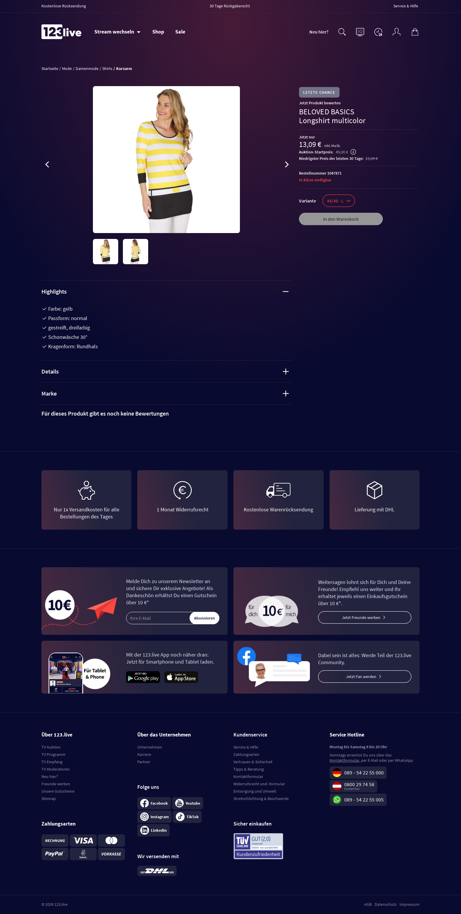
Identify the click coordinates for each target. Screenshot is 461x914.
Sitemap (48, 798)
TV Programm (53, 754)
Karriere (144, 754)
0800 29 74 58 (359, 784)
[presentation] (47, 165)
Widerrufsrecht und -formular (259, 783)
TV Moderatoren (55, 769)
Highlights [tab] (165, 291)
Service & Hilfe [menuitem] (405, 6)
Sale (180, 31)
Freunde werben (55, 783)
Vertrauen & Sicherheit (253, 761)
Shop (158, 31)
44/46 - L (338, 201)
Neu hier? (318, 32)
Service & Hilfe (245, 747)
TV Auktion (51, 747)
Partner (143, 761)
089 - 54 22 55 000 (364, 772)
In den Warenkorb (341, 219)
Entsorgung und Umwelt (254, 791)
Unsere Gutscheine (57, 791)
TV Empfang (51, 761)
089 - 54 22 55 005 (364, 799)
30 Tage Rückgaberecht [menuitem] (230, 6)
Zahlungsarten (246, 754)
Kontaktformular (248, 776)
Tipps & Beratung (248, 769)
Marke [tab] (165, 393)
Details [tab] (165, 371)
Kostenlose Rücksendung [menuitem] (63, 6)
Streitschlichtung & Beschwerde (261, 798)
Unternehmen (149, 747)
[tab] (166, 413)
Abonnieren (204, 618)
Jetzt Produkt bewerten (320, 103)
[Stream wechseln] (117, 32)
